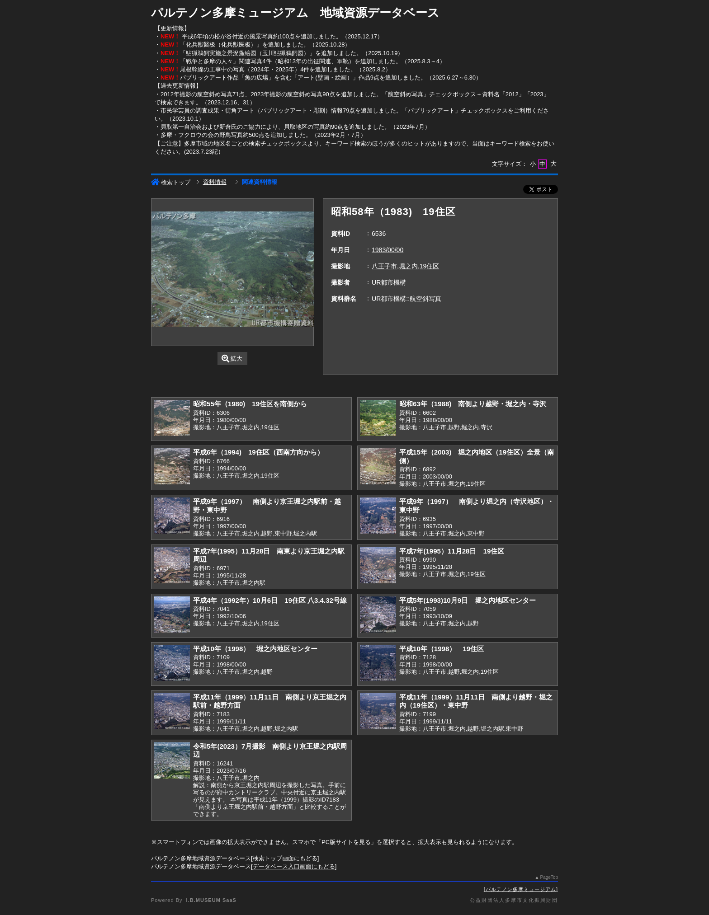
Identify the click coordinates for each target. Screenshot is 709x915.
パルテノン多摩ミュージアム (521, 889)
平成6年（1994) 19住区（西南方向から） (258, 452)
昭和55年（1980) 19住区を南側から (250, 404)
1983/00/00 (387, 249)
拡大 (232, 358)
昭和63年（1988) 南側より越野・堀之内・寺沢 (472, 404)
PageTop (549, 877)
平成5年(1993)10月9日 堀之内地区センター (467, 600)
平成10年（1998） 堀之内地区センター (255, 648)
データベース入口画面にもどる (294, 866)
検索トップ (170, 182)
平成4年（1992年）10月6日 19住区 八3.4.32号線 (270, 600)
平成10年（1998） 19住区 (441, 648)
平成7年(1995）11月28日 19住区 (451, 551)
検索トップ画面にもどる (285, 858)
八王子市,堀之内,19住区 (405, 266)
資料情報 (215, 181)
